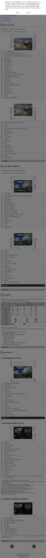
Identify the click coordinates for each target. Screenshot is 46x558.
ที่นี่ (13, 4)
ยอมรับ (22, 4)
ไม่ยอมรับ (12, 6)
